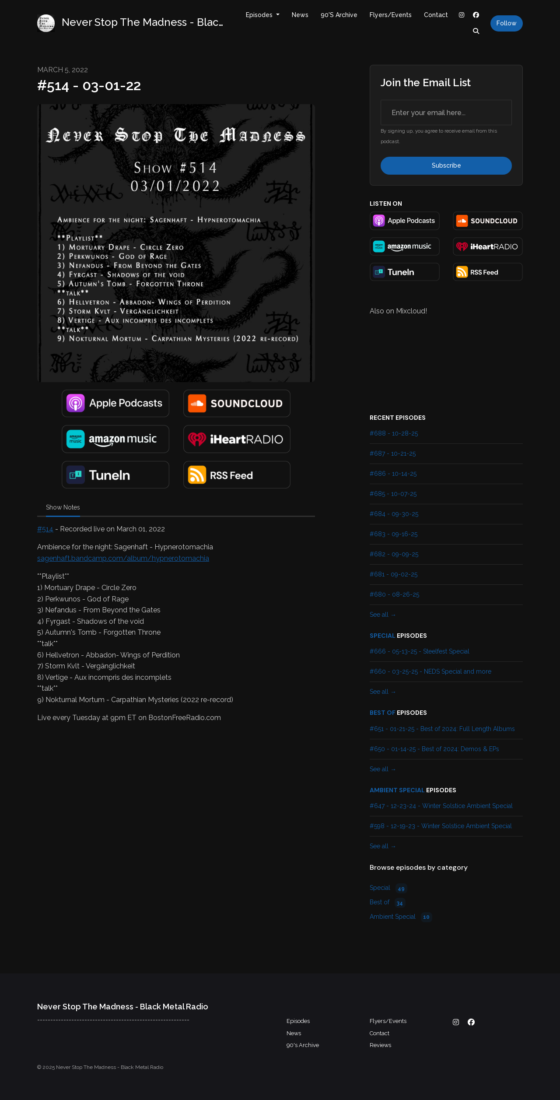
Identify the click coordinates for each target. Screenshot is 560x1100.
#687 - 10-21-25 (393, 453)
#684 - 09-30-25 (394, 513)
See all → (383, 614)
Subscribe (446, 165)
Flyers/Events (391, 14)
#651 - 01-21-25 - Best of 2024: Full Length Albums (442, 728)
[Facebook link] (476, 15)
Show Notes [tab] (63, 507)
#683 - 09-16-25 (393, 534)
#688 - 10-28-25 (394, 433)
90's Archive (339, 14)
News (300, 14)
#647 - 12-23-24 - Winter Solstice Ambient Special (441, 805)
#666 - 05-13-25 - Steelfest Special (419, 651)
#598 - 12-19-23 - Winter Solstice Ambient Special (441, 825)
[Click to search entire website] (476, 31)
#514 (45, 529)
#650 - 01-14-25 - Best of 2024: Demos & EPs (434, 748)
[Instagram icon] (456, 1022)
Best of (383, 713)
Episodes (260, 14)
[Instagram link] (461, 15)
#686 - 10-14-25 (393, 473)
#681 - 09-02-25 (393, 574)
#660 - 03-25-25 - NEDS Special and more (430, 671)
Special (383, 636)
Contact (436, 14)
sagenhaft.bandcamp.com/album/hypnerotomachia (123, 558)
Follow (507, 23)
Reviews (380, 1045)
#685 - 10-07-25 (393, 493)
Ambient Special (397, 790)
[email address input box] (446, 112)
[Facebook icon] (471, 1022)
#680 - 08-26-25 (394, 594)
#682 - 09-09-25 (394, 554)
